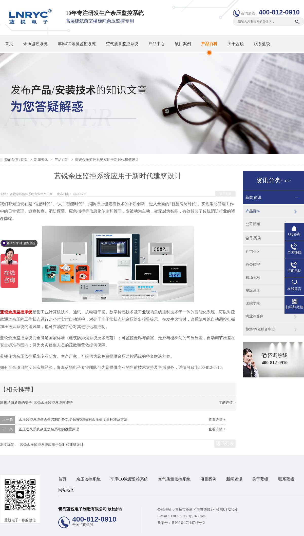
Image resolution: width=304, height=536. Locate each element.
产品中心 (156, 44)
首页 (9, 44)
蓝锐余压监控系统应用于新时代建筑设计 (107, 160)
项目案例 (183, 44)
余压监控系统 (35, 44)
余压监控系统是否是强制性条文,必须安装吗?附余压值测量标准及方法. (73, 420)
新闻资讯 (41, 160)
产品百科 (209, 44)
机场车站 (253, 277)
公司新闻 (253, 224)
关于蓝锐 (235, 44)
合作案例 (253, 238)
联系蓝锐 (262, 44)
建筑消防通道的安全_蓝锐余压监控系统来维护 (36, 403)
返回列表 (225, 194)
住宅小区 (253, 252)
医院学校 (253, 303)
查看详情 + (216, 420)
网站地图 (66, 490)
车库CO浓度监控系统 (77, 44)
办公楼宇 (253, 264)
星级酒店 (253, 290)
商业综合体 (254, 316)
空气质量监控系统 (122, 44)
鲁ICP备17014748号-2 (188, 523)
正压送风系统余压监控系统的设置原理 (49, 429)
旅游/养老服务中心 (260, 329)
